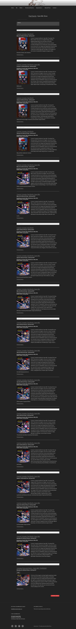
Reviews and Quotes (29, 7)
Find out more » (20, 54)
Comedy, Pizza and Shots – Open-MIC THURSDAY (32, 568)
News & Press (48, 7)
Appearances (39, 7)
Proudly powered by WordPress (45, 626)
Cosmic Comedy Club (16, 616)
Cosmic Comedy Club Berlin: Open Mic (28, 64)
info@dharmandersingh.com (16, 608)
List (19, 24)
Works (21, 7)
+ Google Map (25, 69)
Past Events (32, 16)
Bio (16, 7)
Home (12, 7)
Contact (55, 7)
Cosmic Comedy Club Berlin (25, 34)
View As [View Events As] (19, 22)
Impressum (36, 626)
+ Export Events (55, 595)
